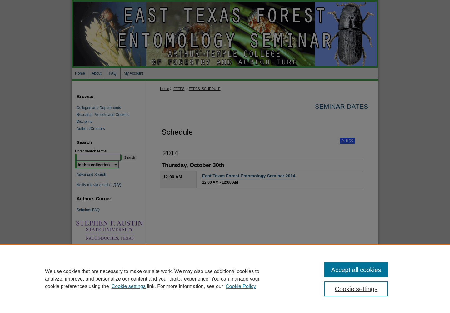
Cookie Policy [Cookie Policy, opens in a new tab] (241, 286)
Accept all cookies (356, 269)
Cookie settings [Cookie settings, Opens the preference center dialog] (356, 289)
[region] (225, 278)
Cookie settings (129, 286)
